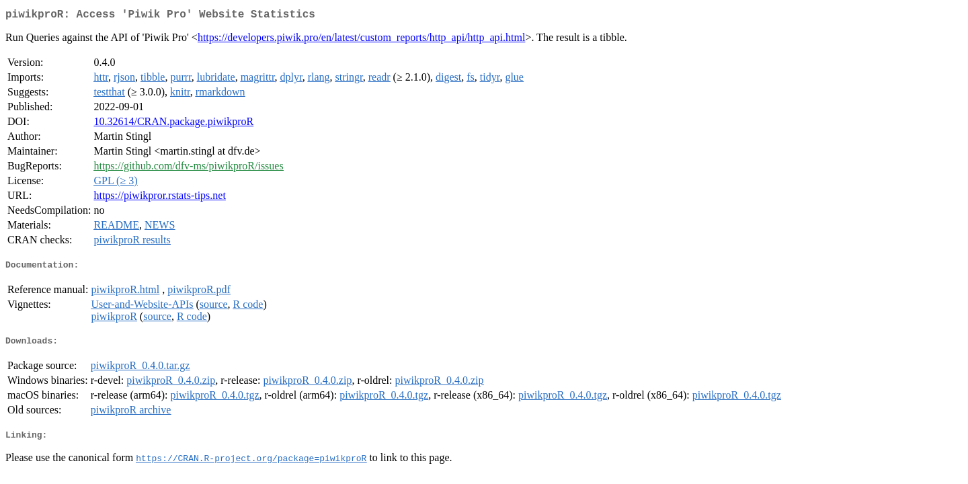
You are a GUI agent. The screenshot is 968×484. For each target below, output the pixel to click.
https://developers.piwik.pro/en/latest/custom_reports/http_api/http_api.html (361, 40)
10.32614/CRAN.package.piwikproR (173, 124)
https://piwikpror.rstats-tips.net (159, 198)
